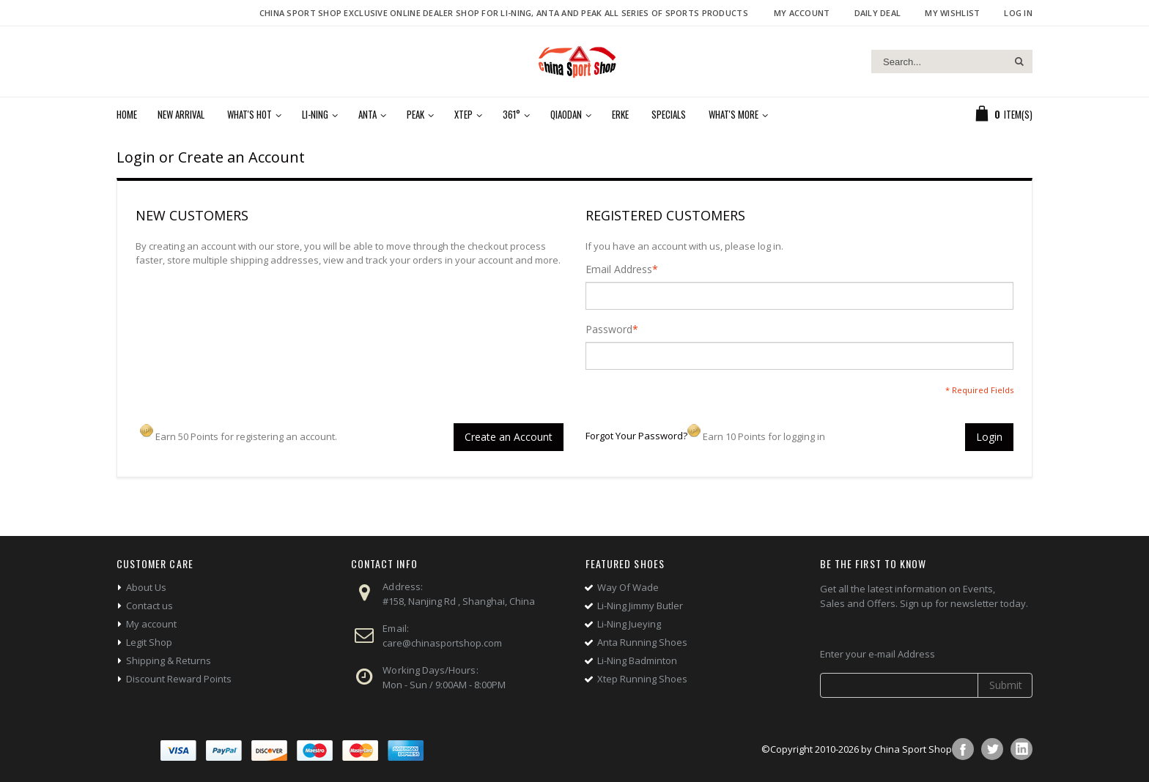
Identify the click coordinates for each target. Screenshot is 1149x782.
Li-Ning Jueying (629, 623)
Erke (620, 114)
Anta (367, 114)
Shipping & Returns (168, 660)
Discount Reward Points (179, 678)
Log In (1018, 12)
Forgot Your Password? (636, 435)
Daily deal (877, 12)
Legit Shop (149, 642)
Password (608, 329)
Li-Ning (315, 114)
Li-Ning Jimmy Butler (640, 605)
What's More (733, 114)
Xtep (463, 114)
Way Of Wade (628, 587)
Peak (415, 114)
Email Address (618, 269)
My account (151, 623)
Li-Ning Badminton (637, 660)
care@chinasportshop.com (442, 642)
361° (511, 114)
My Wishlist (952, 12)
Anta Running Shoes (642, 642)
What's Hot (249, 114)
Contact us (149, 605)
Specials (668, 114)
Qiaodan (566, 114)
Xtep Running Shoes (642, 678)
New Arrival (181, 114)
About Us (146, 587)
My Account (802, 12)
